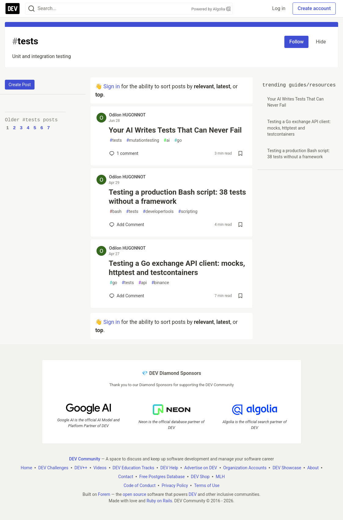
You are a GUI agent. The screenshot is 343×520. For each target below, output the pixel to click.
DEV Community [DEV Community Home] (84, 458)
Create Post (20, 84)
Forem (104, 494)
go (178, 140)
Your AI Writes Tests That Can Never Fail (175, 130)
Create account (314, 8)
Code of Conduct (140, 485)
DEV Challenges (53, 467)
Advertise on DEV (200, 467)
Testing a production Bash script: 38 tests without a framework (177, 197)
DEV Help (169, 467)
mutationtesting (142, 140)
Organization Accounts (245, 467)
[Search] (31, 8)
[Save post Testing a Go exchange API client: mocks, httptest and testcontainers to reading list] (240, 296)
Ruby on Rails (159, 500)
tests (116, 140)
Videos (100, 467)
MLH (220, 476)
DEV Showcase (286, 467)
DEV (193, 494)
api (142, 283)
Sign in (111, 86)
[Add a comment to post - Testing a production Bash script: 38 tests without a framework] (127, 224)
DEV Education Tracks (133, 467)
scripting (188, 211)
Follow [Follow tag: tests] (296, 42)
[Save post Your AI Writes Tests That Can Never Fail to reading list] (240, 153)
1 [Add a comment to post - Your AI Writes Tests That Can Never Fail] (123, 153)
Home (26, 467)
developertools (158, 211)
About (313, 467)
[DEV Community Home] (12, 8)
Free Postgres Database (162, 476)
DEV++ (81, 467)
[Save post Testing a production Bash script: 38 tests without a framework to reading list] (240, 224)
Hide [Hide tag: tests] (321, 42)
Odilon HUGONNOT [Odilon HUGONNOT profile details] (127, 114)
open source (134, 494)
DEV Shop (200, 476)
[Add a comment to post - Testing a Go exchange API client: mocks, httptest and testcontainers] (127, 296)
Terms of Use (206, 485)
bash (116, 211)
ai (167, 140)
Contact (125, 476)
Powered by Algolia (210, 9)
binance (160, 283)
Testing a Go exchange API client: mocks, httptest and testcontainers (177, 268)
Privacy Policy (175, 485)
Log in (278, 8)
